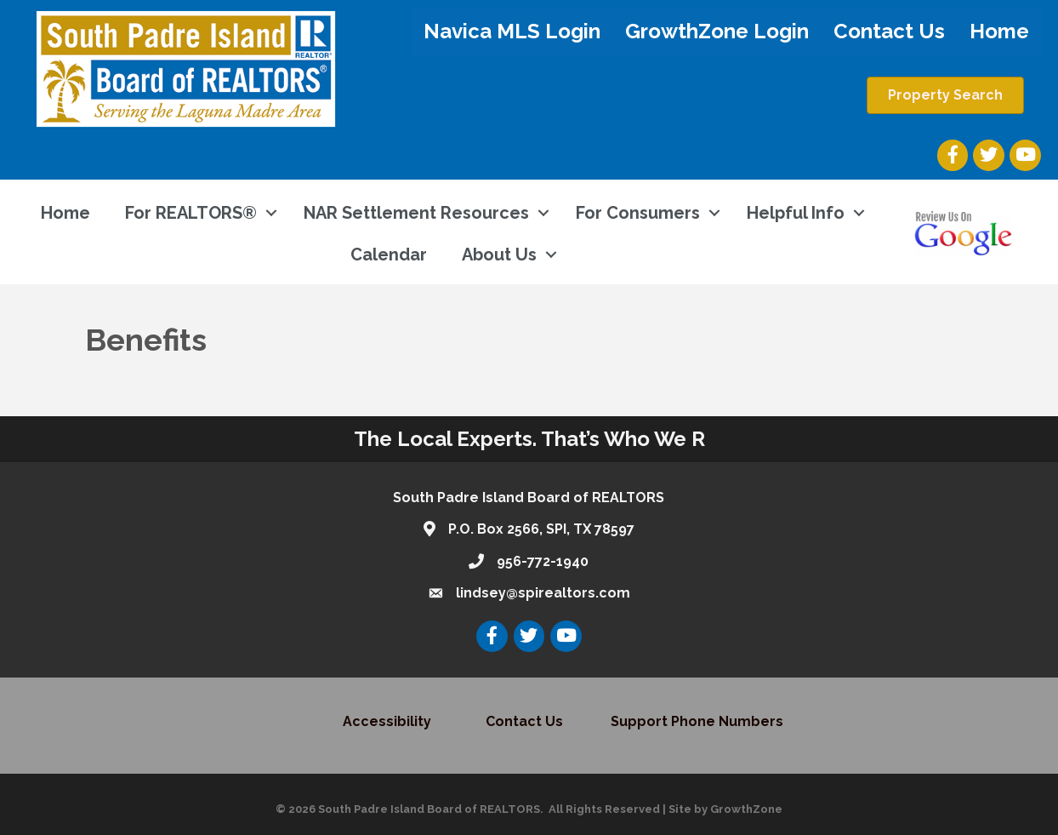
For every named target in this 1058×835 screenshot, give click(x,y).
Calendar (388, 254)
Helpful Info (796, 213)
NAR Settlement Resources (416, 213)
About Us (499, 254)
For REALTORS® (191, 213)
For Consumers (638, 213)
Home (999, 31)
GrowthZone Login (717, 31)
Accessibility (389, 721)
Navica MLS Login (512, 31)
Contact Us (889, 31)
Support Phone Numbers (697, 721)
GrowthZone (746, 809)
